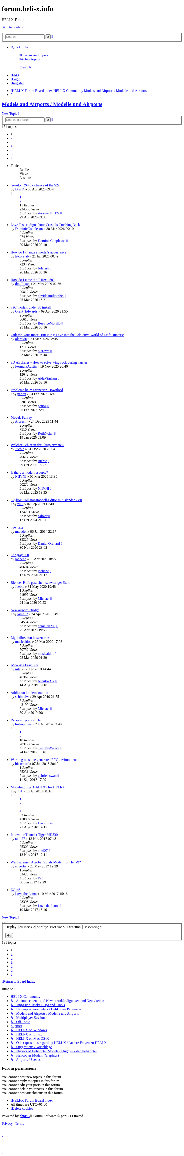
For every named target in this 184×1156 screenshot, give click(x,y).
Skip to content (12, 27)
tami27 (20, 839)
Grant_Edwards (26, 311)
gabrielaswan (47, 776)
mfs (17, 669)
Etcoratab (22, 256)
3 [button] (11, 142)
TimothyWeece (48, 748)
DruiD (19, 189)
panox (21, 394)
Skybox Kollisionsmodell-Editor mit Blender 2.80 (46, 500)
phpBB (25, 1116)
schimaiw (22, 697)
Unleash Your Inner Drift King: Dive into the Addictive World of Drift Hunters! (67, 335)
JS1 (19, 791)
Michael (43, 598)
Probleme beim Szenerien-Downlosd (37, 390)
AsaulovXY (46, 681)
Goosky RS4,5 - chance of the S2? (35, 185)
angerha (20, 866)
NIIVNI (20, 476)
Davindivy (45, 823)
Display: (20, 927)
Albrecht (21, 421)
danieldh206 (46, 626)
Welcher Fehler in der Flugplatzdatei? (37, 445)
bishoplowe (23, 724)
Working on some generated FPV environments (44, 760)
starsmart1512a (49, 213)
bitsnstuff (21, 764)
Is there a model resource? (29, 472)
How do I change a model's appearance (38, 252)
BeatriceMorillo (49, 323)
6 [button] (11, 154)
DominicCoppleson (29, 229)
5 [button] (11, 150)
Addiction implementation (29, 693)
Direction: (85, 927)
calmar (43, 516)
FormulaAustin (26, 366)
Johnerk (43, 268)
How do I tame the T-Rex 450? (32, 280)
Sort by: (51, 927)
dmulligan (22, 284)
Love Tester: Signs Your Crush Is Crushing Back (45, 225)
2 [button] (11, 138)
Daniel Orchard (49, 543)
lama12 (22, 614)
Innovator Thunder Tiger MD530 (34, 835)
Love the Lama (26, 894)
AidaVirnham (47, 378)
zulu (20, 504)
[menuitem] (34, 55)
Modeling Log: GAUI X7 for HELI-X (38, 787)
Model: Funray (21, 417)
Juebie (19, 449)
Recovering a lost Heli (27, 720)
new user (17, 527)
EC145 (15, 890)
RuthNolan (45, 433)
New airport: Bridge (25, 610)
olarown (21, 339)
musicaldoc (23, 641)
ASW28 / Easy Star (24, 665)
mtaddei (21, 531)
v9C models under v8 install (31, 307)
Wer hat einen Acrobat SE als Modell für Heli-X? (46, 862)
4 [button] (11, 146)
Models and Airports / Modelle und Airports (52, 104)
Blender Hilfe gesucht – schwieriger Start (40, 582)
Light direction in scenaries (30, 637)
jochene (20, 559)
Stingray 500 (20, 555)
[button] (11, 158)
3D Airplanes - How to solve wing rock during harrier (49, 362)
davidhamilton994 (51, 296)
